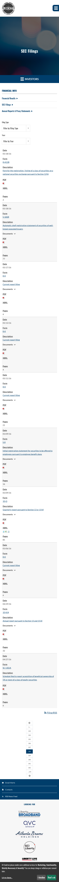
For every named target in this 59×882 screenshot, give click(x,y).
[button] (56, 8)
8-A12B (6, 162)
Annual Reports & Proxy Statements (16, 111)
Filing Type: (5, 122)
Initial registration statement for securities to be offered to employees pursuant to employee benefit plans (27, 452)
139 (29, 755)
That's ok (51, 877)
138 (29, 751)
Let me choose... (7, 877)
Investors (29, 79)
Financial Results (8, 98)
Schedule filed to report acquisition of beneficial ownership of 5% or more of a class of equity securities (28, 678)
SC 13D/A (7, 668)
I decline (41, 877)
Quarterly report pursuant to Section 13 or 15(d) (23, 510)
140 (29, 759)
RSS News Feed (11, 796)
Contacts (8, 789)
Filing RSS (50, 712)
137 (29, 747)
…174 (29, 772)
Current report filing (11, 284)
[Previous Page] (29, 723)
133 (29, 731)
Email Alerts (10, 783)
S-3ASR (6, 217)
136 (29, 743)
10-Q (5, 501)
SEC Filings (6, 104)
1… (29, 727)
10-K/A (6, 612)
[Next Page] (29, 776)
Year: (3, 135)
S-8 (4, 442)
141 (29, 763)
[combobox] (16, 128)
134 (29, 735)
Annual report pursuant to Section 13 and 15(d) (22, 621)
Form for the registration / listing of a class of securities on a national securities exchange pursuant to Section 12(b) (28, 172)
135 (29, 739)
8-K (4, 276)
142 (29, 768)
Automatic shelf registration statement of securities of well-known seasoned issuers (28, 227)
